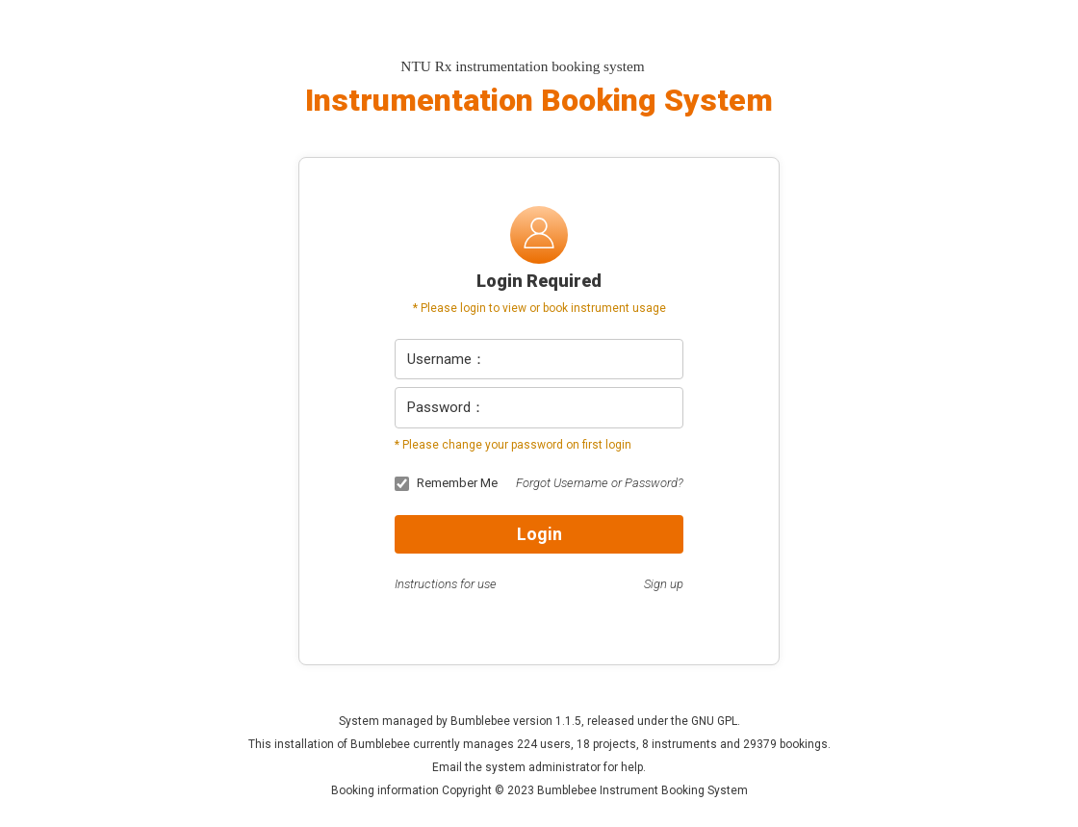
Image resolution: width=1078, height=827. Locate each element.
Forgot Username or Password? (599, 483)
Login (539, 534)
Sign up (663, 584)
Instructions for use (446, 584)
